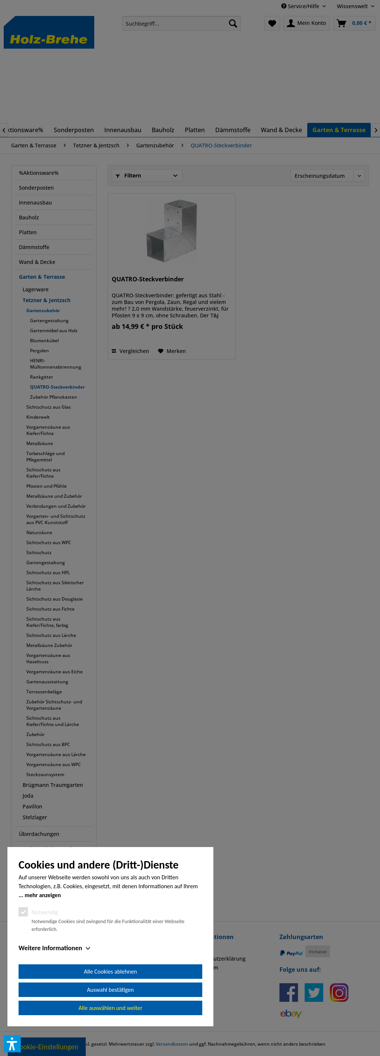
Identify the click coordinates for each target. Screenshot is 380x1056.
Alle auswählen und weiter (110, 1007)
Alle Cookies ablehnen (110, 971)
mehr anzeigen (42, 895)
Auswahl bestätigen (110, 989)
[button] (12, 1043)
